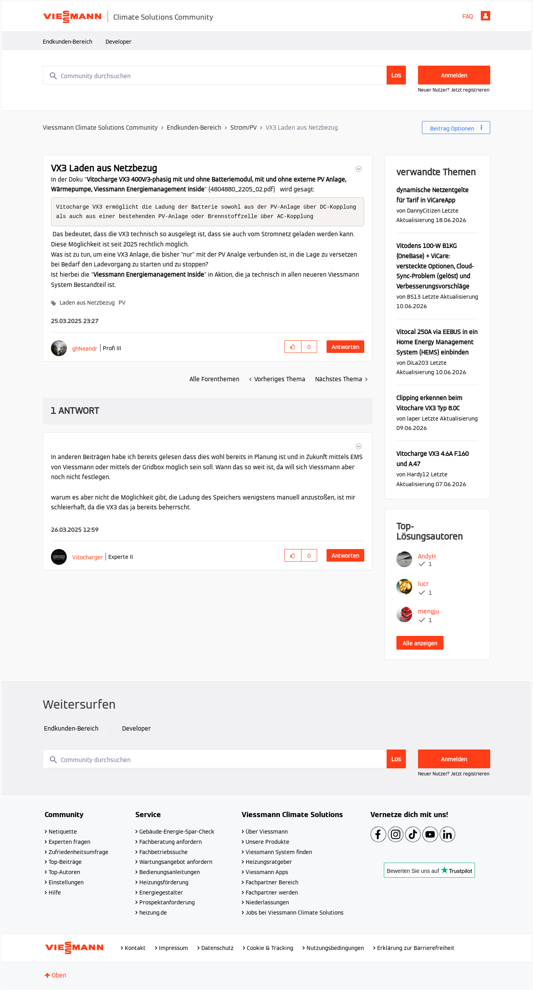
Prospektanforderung (167, 902)
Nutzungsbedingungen (335, 947)
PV (122, 303)
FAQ (467, 16)
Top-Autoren (64, 872)
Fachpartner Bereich (272, 882)
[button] (357, 168)
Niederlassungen (267, 902)
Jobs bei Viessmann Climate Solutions (294, 912)
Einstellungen (66, 882)
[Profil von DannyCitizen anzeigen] (423, 210)
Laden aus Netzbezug (87, 303)
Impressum (173, 947)
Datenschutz (217, 947)
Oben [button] (59, 975)
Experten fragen (69, 841)
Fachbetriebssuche (163, 852)
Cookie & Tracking (270, 947)
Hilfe (55, 892)
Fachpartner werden (272, 892)
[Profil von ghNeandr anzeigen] (84, 349)
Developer (118, 41)
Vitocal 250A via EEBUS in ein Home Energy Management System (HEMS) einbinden (437, 342)
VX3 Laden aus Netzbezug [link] (302, 127)
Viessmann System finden (279, 852)
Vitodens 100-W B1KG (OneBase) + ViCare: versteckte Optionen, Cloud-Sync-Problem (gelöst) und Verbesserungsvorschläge (435, 266)
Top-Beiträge (65, 861)
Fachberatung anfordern (170, 841)
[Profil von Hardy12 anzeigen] (418, 474)
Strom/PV (243, 127)
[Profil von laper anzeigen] (413, 418)
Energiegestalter (161, 892)
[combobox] (224, 75)
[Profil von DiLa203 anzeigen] (418, 362)
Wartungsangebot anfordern (175, 861)
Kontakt (135, 947)
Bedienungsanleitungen (169, 872)
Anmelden (485, 15)
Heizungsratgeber (269, 861)
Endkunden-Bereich (67, 41)
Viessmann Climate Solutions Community (100, 127)
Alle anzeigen (420, 643)
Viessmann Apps (267, 872)
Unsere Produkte (267, 841)
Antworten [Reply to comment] (345, 556)
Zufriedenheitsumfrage (78, 852)
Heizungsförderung (163, 882)
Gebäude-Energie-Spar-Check (176, 831)
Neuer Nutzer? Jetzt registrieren (453, 90)
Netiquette (63, 831)
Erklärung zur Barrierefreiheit (416, 947)
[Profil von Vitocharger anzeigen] (87, 558)
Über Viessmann (267, 831)
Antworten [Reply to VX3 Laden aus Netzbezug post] (345, 347)
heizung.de (153, 912)
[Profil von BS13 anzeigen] (414, 296)
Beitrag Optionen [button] (452, 128)
